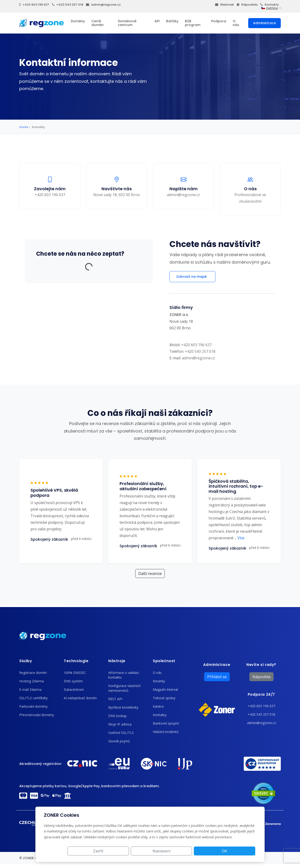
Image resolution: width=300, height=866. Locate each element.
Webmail (224, 4)
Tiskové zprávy (164, 698)
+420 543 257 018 (67, 4)
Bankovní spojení (166, 723)
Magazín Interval (165, 689)
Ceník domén (97, 23)
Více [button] (239, 537)
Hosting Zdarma (31, 681)
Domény (78, 21)
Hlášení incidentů (166, 731)
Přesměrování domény (36, 715)
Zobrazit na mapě (192, 276)
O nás (236, 23)
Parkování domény (33, 706)
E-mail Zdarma (30, 689)
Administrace (264, 23)
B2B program (192, 23)
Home (23, 127)
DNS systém (73, 681)
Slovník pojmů (119, 741)
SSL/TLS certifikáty (33, 698)
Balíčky (172, 21)
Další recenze (150, 573)
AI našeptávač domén (80, 698)
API (157, 21)
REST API (115, 699)
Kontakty (269, 4)
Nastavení (203, 851)
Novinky (159, 681)
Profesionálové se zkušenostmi (250, 198)
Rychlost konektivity (123, 707)
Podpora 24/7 (261, 694)
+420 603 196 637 (34, 4)
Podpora (218, 21)
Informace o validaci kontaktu (123, 675)
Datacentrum (74, 689)
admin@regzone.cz (103, 4)
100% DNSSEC (75, 672)
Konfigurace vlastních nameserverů (124, 688)
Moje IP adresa (119, 724)
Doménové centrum (127, 23)
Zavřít (167, 851)
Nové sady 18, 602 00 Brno (116, 194)
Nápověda (247, 4)
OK (238, 851)
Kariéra (158, 706)
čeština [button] (269, 8)
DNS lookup (117, 716)
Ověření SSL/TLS (121, 732)
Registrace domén (33, 672)
